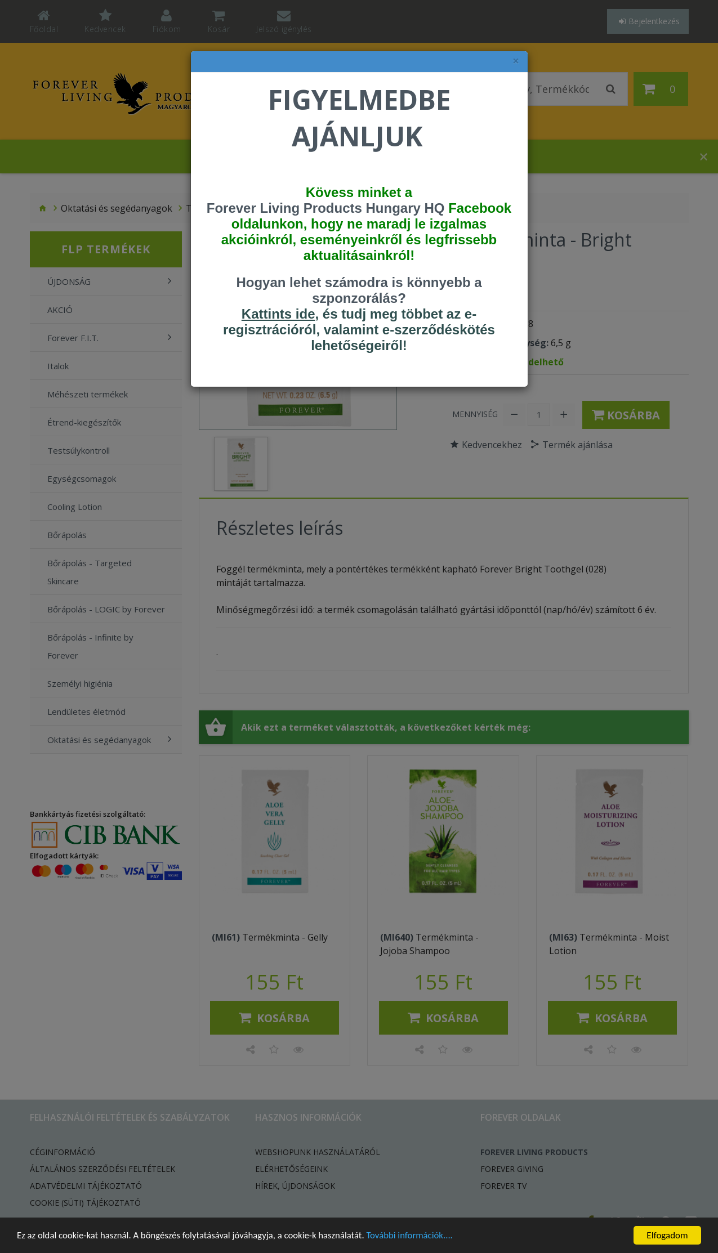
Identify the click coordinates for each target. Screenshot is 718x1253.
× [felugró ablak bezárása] (515, 61)
